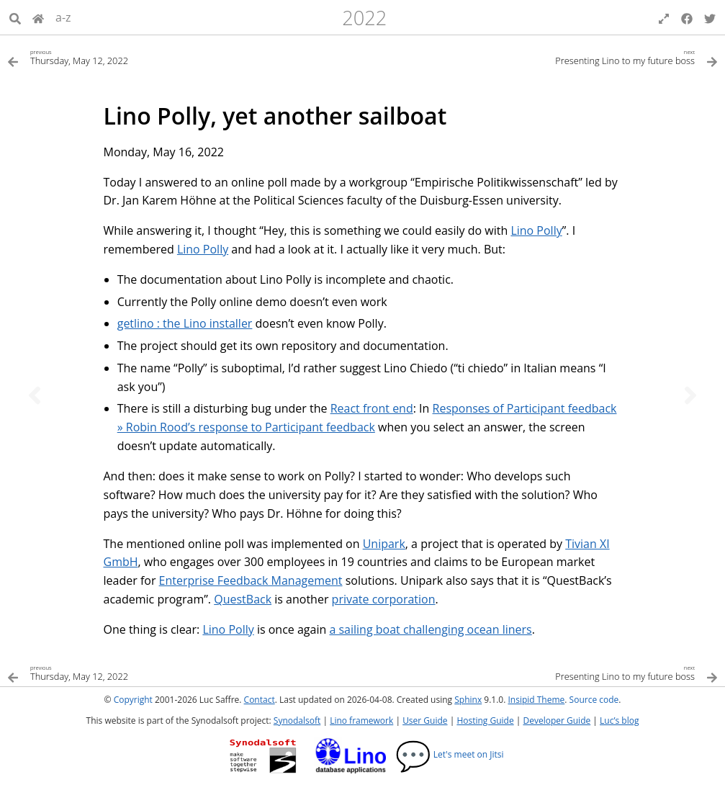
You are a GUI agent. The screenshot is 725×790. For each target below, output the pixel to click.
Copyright (133, 700)
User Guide (424, 720)
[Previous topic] (35, 395)
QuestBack (242, 599)
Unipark (384, 544)
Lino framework (361, 720)
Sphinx (468, 700)
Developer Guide (556, 720)
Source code (594, 700)
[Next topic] (690, 395)
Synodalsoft (297, 720)
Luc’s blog (619, 720)
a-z (63, 17)
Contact (259, 700)
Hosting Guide (484, 720)
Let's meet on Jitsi (449, 754)
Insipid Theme (536, 700)
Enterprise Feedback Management (251, 580)
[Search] (15, 17)
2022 (364, 17)
